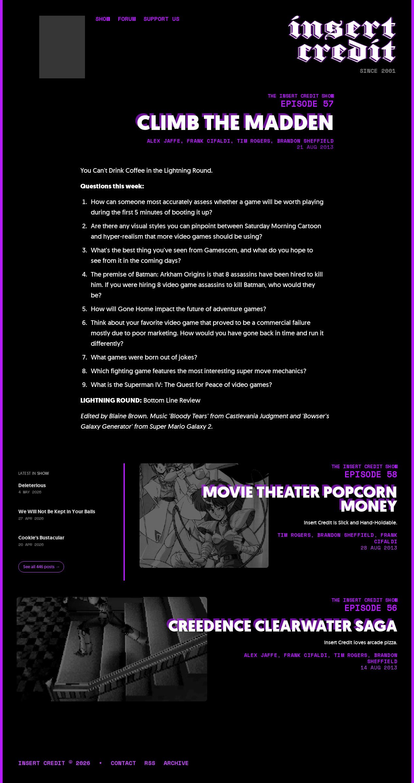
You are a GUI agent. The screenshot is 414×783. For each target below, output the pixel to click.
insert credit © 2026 (54, 763)
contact (123, 763)
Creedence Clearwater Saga (282, 626)
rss (149, 763)
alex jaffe (163, 141)
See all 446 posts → (41, 566)
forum (127, 19)
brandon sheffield (305, 141)
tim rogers (253, 141)
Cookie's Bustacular (41, 537)
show (102, 19)
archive (176, 763)
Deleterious (32, 485)
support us (161, 19)
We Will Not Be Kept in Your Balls (56, 511)
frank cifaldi (208, 141)
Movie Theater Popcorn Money (300, 499)
